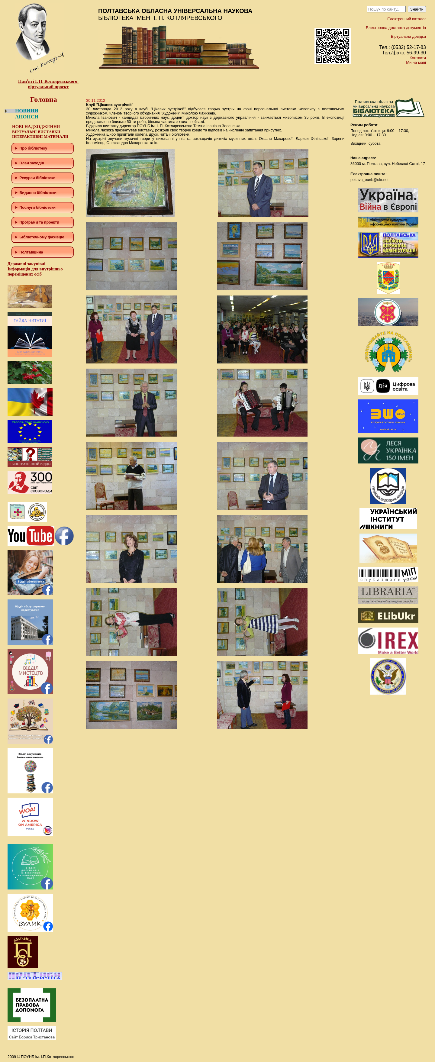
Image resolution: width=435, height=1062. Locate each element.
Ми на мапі (416, 62)
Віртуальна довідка (408, 36)
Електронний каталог (406, 19)
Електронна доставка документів (396, 27)
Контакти (418, 58)
